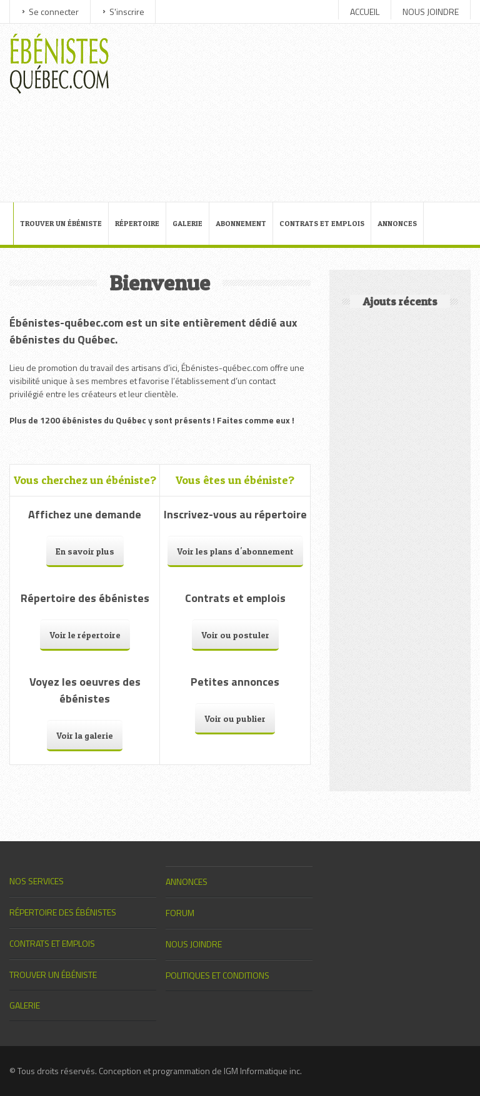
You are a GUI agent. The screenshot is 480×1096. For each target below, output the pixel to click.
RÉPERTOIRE (137, 223)
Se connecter (54, 11)
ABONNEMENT (241, 223)
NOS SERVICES (36, 880)
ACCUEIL (364, 11)
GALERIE (187, 223)
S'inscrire (126, 11)
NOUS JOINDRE (430, 11)
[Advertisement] (294, 111)
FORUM (180, 912)
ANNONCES (397, 223)
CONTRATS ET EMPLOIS (321, 223)
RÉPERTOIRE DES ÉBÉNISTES (62, 912)
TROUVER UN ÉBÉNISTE (61, 223)
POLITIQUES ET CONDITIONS (217, 975)
